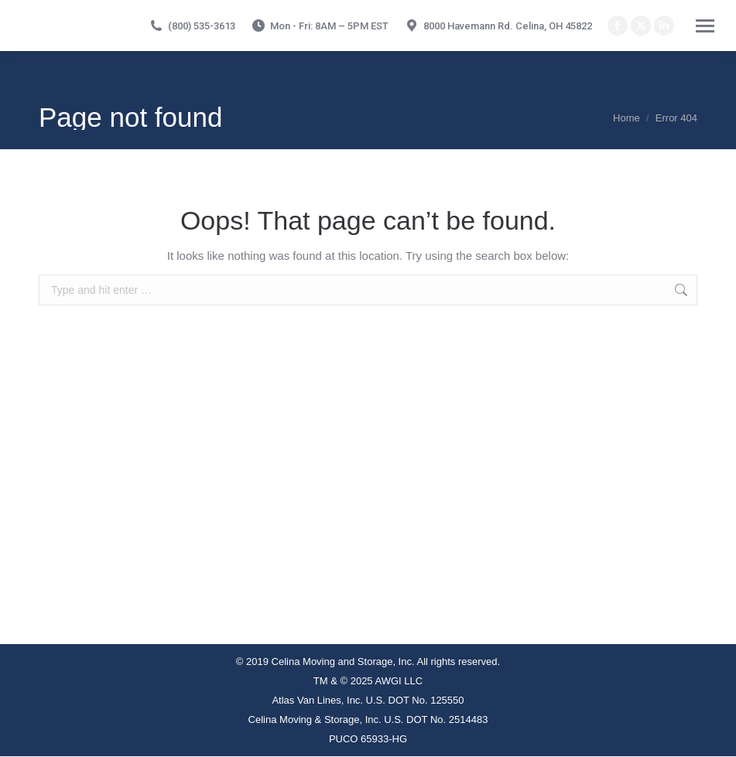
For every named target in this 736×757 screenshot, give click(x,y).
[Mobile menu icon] (705, 26)
